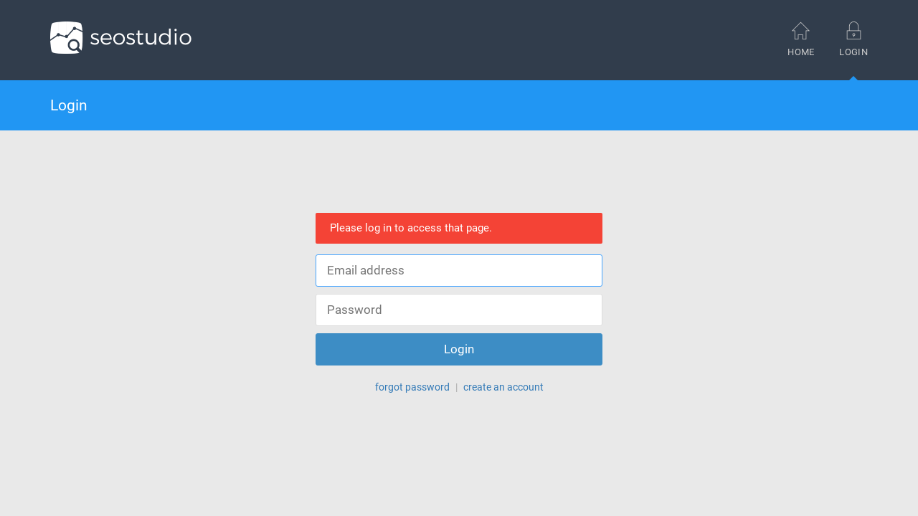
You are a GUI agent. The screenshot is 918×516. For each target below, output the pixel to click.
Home (800, 39)
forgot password (412, 387)
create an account (503, 387)
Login (853, 50)
